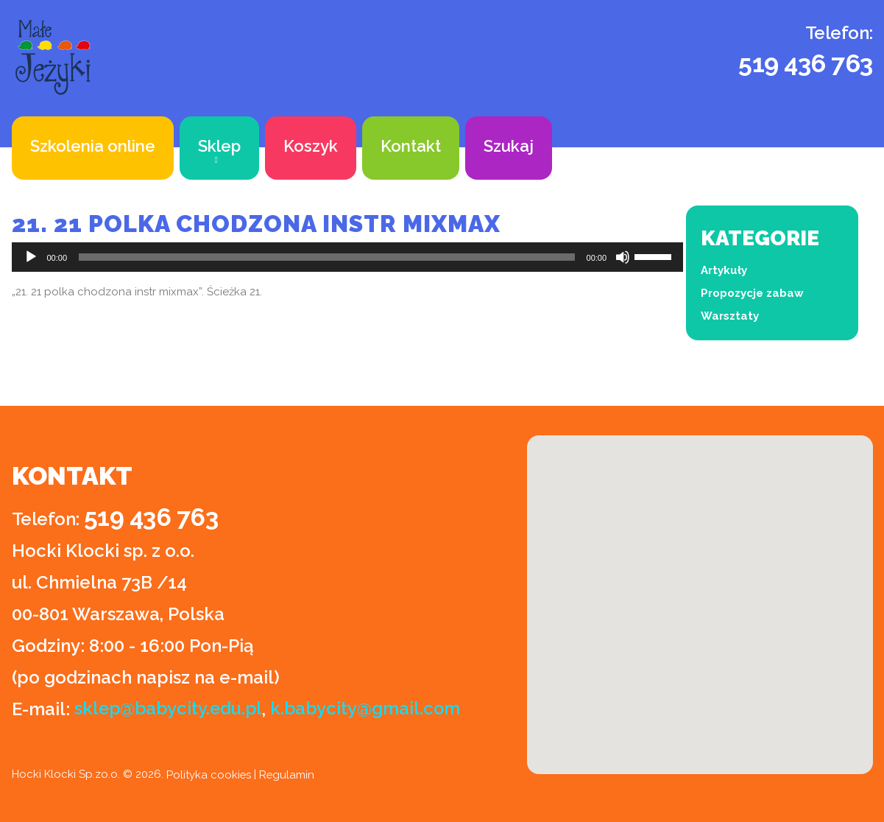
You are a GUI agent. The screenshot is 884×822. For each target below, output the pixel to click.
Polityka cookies (209, 774)
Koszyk (310, 145)
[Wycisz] (622, 257)
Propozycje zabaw (752, 293)
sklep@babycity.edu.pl (170, 709)
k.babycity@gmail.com (371, 709)
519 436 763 (805, 63)
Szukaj (509, 145)
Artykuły (724, 270)
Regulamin (288, 774)
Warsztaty (730, 316)
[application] (348, 257)
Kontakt (411, 145)
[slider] (327, 257)
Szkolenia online (92, 145)
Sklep (219, 145)
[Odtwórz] (31, 257)
